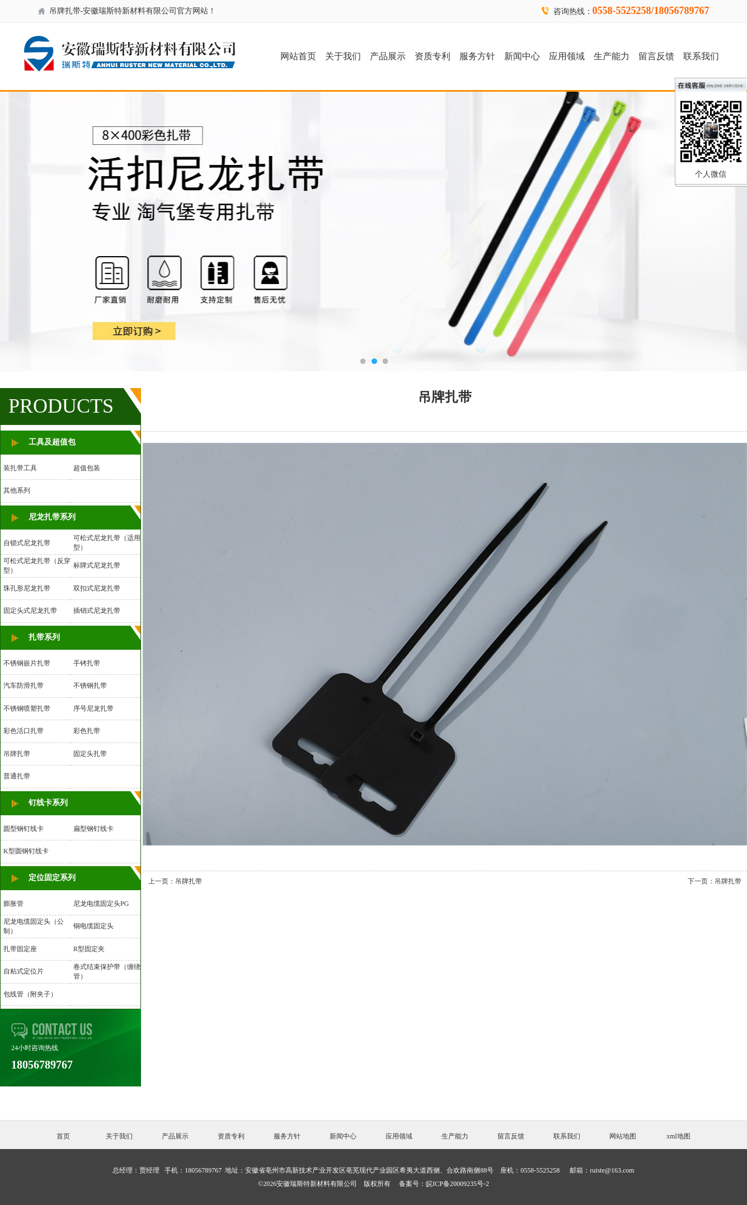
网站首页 (298, 56)
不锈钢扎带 (90, 685)
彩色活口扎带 (23, 731)
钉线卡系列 (48, 802)
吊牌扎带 (16, 754)
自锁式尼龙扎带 (26, 543)
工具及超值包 (52, 442)
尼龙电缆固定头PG (101, 904)
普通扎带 (16, 776)
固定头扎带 (90, 754)
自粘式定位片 (23, 971)
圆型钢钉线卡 (23, 829)
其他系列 (16, 490)
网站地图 (622, 1136)
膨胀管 (13, 904)
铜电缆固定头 (93, 926)
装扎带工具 (20, 468)
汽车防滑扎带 (23, 685)
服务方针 (477, 56)
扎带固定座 (20, 949)
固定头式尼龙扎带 (30, 611)
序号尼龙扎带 (93, 708)
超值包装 (86, 468)
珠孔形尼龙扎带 (26, 588)
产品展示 (388, 56)
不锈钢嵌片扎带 (26, 663)
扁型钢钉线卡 (93, 829)
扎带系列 (44, 637)
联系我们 (701, 56)
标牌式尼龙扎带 (96, 565)
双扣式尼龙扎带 (96, 588)
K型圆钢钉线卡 (26, 851)
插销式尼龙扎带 (96, 611)
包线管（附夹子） (30, 994)
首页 (63, 1136)
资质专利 (432, 56)
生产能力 (611, 56)
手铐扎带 (86, 663)
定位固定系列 (52, 877)
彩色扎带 (86, 731)
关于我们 (343, 56)
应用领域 (567, 56)
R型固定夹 (89, 949)
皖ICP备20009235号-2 (457, 1184)
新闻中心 (522, 56)
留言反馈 (656, 56)
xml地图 (678, 1136)
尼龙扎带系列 (52, 517)
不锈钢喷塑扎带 (26, 708)
